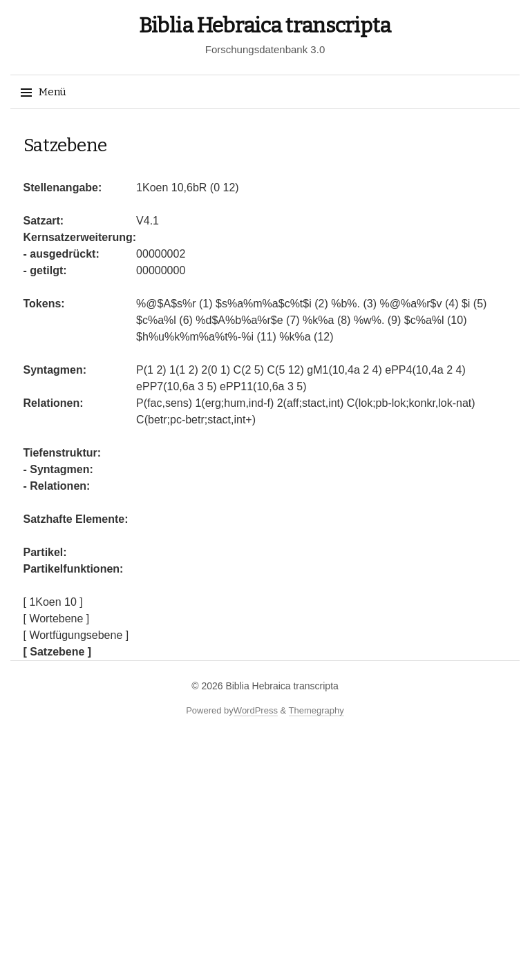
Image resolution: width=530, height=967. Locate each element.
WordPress (256, 710)
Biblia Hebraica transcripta (265, 25)
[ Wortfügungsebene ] (76, 635)
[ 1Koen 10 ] (53, 602)
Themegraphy (316, 710)
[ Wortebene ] (56, 618)
